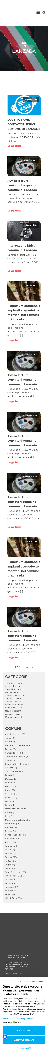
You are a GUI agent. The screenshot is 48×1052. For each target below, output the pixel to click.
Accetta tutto (24, 1030)
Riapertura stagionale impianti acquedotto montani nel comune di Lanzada (23, 298)
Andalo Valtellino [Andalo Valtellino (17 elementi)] (15, 720)
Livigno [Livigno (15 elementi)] (10, 787)
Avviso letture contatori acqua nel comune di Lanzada (22, 171)
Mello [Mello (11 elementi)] (9, 798)
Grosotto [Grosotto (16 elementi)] (11, 779)
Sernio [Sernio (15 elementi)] (10, 835)
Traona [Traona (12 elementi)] (10, 865)
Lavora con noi (11, 965)
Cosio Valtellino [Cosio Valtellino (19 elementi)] (14, 757)
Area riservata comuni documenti (20, 961)
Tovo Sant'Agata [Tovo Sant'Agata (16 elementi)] (14, 861)
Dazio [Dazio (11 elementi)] (9, 761)
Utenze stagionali (13, 703)
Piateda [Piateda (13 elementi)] (10, 817)
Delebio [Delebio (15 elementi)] (11, 764)
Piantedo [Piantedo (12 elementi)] (11, 813)
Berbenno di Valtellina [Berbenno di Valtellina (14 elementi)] (17, 731)
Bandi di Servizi (14, 687)
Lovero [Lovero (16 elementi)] (10, 791)
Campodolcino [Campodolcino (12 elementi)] (14, 738)
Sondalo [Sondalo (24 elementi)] (11, 839)
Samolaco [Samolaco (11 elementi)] (11, 831)
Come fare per (11, 948)
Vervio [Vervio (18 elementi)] (10, 880)
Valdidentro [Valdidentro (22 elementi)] (12, 869)
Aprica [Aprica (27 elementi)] (10, 723)
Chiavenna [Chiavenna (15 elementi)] (12, 746)
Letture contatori (13, 693)
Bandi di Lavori (14, 684)
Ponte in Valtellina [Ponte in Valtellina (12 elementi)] (15, 820)
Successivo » (26, 653)
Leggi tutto (14, 131)
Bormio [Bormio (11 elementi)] (10, 735)
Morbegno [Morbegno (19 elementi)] (12, 809)
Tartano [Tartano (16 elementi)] (10, 846)
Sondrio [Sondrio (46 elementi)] (11, 843)
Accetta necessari (24, 1040)
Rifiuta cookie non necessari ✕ (32, 981)
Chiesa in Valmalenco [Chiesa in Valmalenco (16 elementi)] (17, 750)
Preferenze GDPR (24, 1048)
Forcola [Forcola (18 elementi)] (10, 772)
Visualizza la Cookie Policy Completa (18, 1019)
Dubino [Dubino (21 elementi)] (10, 768)
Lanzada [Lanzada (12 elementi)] (11, 783)
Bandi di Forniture (15, 681)
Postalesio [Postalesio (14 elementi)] (12, 824)
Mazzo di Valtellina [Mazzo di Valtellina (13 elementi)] (16, 794)
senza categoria (12, 699)
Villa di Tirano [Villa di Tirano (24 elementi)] (13, 884)
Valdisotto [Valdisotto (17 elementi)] (11, 872)
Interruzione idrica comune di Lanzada (22, 234)
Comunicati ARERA (14, 953)
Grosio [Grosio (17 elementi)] (10, 776)
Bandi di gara (11, 678)
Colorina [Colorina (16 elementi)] (11, 753)
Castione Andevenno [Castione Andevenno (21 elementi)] (17, 742)
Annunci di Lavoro (14, 669)
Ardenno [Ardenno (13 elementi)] (11, 727)
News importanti (13, 696)
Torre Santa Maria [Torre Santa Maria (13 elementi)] (15, 858)
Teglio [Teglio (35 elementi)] (10, 850)
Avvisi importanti (15, 675)
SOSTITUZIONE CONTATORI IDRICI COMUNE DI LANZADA (24, 110)
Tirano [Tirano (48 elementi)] (10, 854)
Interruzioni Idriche (14, 690)
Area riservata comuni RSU (17, 957)
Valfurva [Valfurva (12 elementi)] (11, 876)
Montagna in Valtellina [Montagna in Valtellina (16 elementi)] (17, 805)
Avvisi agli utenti (12, 672)
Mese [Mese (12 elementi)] (9, 802)
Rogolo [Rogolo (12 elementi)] (10, 828)
